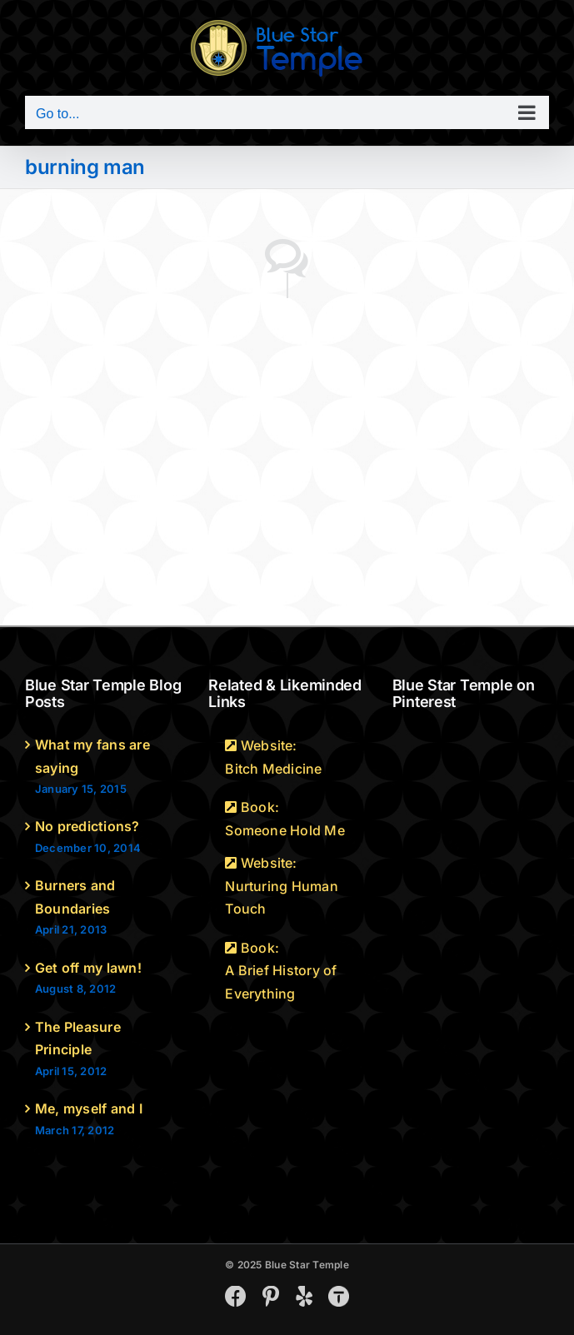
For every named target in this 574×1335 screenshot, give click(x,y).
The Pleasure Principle (78, 1039)
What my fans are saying (92, 756)
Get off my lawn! (88, 967)
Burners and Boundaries (75, 897)
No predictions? (87, 826)
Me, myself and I (88, 1108)
